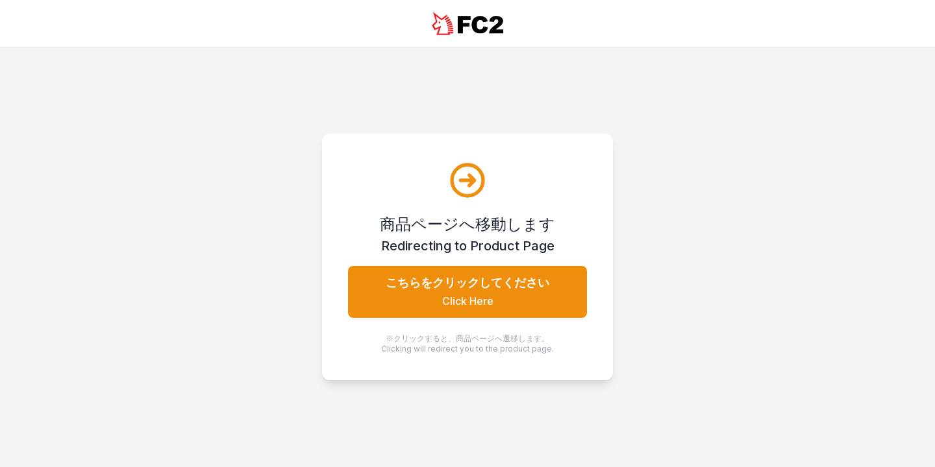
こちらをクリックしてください (467, 291)
